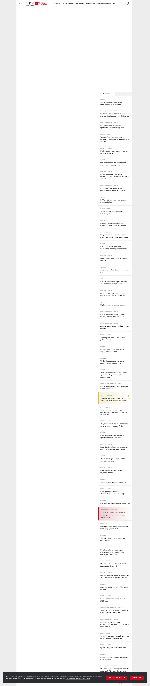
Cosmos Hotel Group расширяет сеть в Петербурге (114, 658)
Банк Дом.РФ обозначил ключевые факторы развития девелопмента (114, 448)
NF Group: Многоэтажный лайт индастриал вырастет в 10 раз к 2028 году (113, 515)
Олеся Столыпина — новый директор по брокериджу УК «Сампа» (114, 637)
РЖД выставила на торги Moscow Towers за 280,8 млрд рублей (113, 283)
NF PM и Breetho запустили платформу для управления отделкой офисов (114, 176)
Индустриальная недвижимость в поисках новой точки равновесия (114, 236)
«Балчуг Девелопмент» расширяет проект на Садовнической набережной (113, 375)
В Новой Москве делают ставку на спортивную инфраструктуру (113, 315)
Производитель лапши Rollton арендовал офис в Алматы (112, 436)
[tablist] (115, 94)
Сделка (103, 160)
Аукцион (103, 220)
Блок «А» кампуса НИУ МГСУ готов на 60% (114, 588)
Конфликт (104, 523)
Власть (103, 99)
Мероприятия (80, 3)
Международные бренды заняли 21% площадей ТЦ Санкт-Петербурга (114, 670)
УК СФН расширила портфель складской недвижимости (112, 362)
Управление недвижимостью (112, 383)
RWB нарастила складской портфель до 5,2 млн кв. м (114, 152)
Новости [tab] (106, 94)
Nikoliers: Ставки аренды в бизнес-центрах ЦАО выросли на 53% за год (114, 115)
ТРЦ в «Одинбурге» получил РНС (113, 482)
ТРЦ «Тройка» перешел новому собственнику (112, 539)
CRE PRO (71, 3)
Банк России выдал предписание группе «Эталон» (113, 471)
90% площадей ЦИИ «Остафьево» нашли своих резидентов (113, 164)
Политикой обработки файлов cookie (78, 678)
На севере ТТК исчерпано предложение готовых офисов (112, 126)
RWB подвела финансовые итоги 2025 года (113, 600)
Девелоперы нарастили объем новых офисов (114, 327)
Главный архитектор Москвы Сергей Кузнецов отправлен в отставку (115, 399)
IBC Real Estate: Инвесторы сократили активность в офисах (113, 189)
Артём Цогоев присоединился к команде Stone (112, 213)
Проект (103, 346)
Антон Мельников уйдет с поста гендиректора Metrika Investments (113, 294)
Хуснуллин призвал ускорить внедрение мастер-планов (111, 103)
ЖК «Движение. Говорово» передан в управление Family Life (114, 611)
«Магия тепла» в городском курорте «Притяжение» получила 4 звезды (114, 576)
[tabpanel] (115, 391)
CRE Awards (56, 3)
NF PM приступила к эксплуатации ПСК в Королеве (114, 388)
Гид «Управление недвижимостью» (104, 3)
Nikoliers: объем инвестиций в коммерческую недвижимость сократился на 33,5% (112, 552)
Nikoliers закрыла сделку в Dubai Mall (115, 503)
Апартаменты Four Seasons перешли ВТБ (114, 271)
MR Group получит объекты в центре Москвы (114, 259)
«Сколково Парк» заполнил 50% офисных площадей (113, 460)
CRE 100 (64, 3)
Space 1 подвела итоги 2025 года (113, 648)
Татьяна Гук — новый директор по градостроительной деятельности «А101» (114, 139)
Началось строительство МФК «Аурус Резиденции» (112, 350)
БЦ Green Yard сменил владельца (113, 305)
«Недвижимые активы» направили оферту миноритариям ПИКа (114, 425)
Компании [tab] (123, 94)
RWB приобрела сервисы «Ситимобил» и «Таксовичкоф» (112, 493)
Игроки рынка (106, 148)
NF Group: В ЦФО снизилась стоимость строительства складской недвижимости (114, 624)
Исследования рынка (109, 111)
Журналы (88, 3)
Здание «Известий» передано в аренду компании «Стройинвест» (114, 224)
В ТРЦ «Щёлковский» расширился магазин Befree (114, 201)
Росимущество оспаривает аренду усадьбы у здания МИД (114, 528)
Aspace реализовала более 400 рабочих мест (112, 339)
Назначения (105, 134)
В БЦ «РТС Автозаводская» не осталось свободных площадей (113, 248)
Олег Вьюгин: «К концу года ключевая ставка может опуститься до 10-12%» (114, 412)
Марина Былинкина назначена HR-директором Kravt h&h (114, 565)
